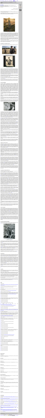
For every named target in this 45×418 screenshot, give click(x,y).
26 (15, 155)
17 (5, 118)
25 (7, 147)
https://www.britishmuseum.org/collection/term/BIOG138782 (6, 304)
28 (7, 159)
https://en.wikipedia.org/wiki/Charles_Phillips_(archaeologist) (10, 305)
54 (11, 260)
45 (2, 242)
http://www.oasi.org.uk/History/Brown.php (12, 290)
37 (4, 190)
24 (3, 144)
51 (16, 251)
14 (6, 116)
